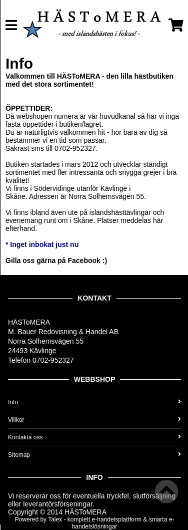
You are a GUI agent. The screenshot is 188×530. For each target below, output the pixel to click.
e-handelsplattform (117, 519)
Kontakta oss (94, 437)
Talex (55, 519)
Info (94, 402)
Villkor (94, 419)
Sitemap (94, 454)
